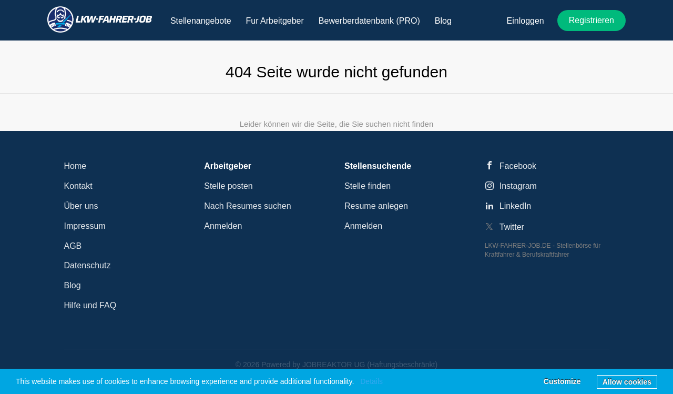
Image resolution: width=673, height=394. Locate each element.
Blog (72, 285)
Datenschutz (87, 265)
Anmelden (223, 225)
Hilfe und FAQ (90, 305)
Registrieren (591, 20)
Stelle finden (367, 185)
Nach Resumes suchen (247, 205)
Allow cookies (627, 382)
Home (75, 165)
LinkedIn (515, 205)
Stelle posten (228, 185)
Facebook (517, 165)
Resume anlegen (376, 205)
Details (371, 381)
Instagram (518, 185)
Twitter (511, 227)
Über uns (81, 205)
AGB (73, 245)
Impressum (85, 225)
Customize (562, 381)
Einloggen (525, 20)
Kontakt (78, 185)
